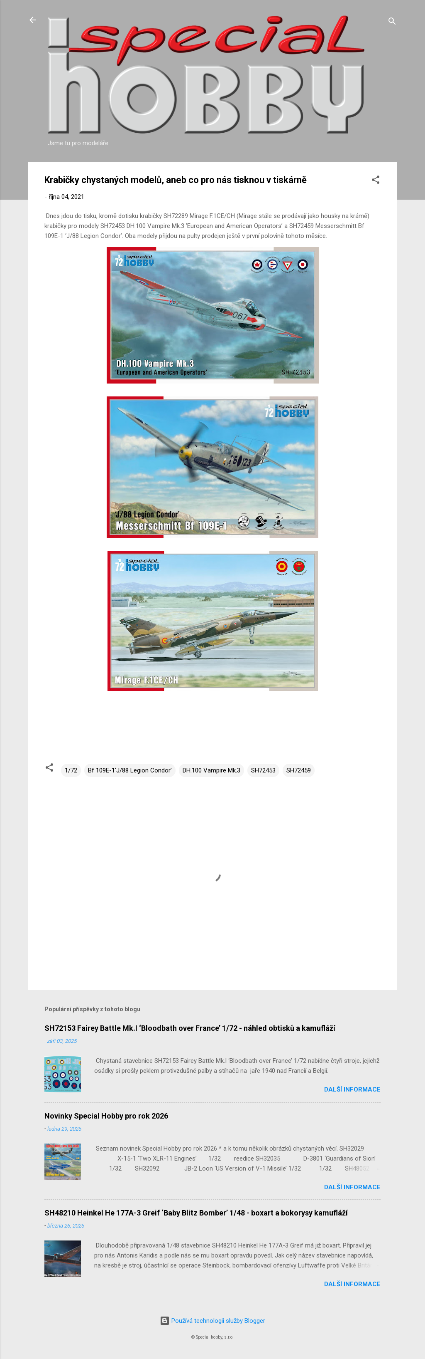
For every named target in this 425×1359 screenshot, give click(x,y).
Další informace (352, 1089)
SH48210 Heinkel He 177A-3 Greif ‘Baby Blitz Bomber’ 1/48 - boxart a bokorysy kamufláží (196, 1212)
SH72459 (298, 770)
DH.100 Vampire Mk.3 (211, 770)
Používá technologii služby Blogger (212, 1320)
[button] (376, 181)
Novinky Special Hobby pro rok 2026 (106, 1115)
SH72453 (263, 770)
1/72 (71, 770)
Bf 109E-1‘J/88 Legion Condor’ (130, 770)
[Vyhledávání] (392, 22)
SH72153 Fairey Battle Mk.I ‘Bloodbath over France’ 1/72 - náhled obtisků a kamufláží (189, 1028)
